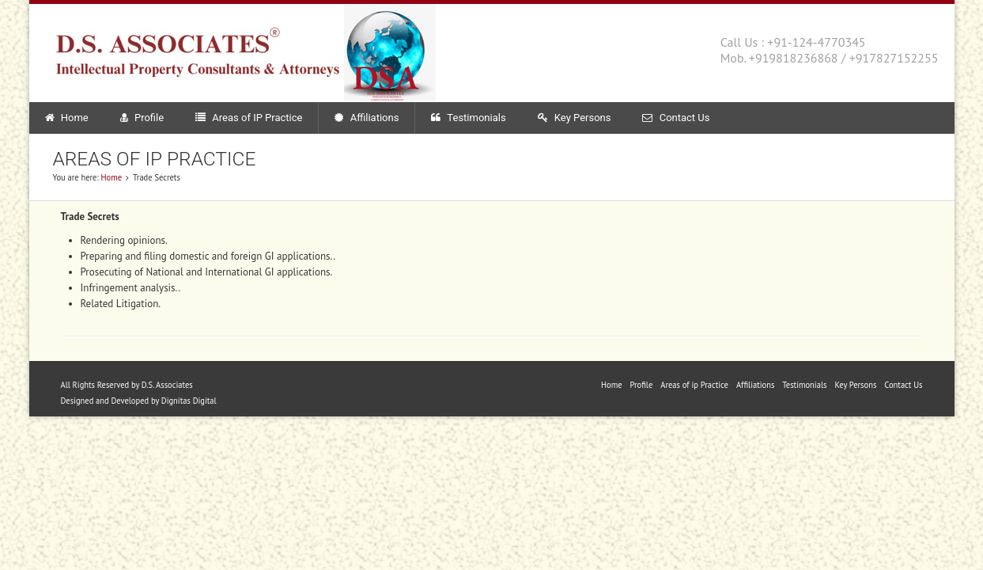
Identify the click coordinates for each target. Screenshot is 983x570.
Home (67, 118)
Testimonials (468, 118)
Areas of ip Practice (694, 384)
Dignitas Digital (189, 400)
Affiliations (367, 118)
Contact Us (675, 118)
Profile (142, 118)
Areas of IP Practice (248, 118)
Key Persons (574, 118)
